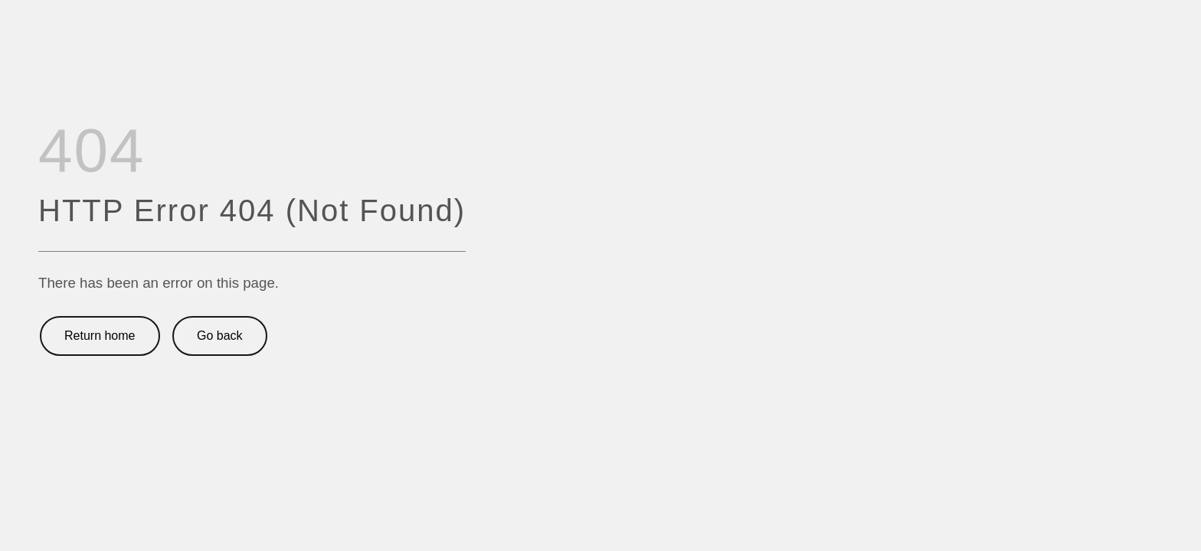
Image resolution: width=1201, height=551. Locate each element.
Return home (100, 335)
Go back (220, 335)
